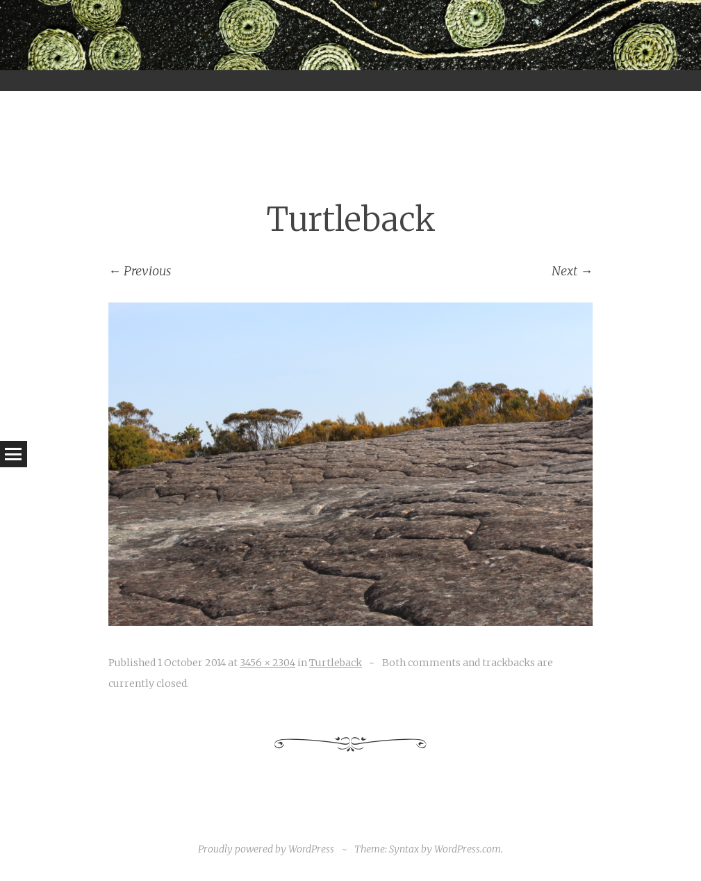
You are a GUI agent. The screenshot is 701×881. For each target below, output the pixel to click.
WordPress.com (467, 849)
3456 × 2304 (267, 662)
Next (572, 271)
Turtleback (335, 662)
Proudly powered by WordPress (266, 849)
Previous (139, 271)
